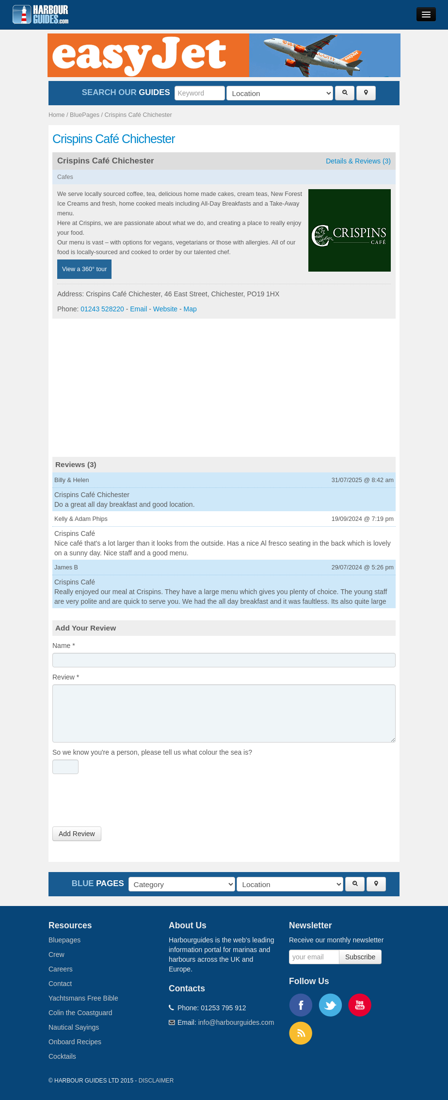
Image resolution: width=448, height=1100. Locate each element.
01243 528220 (102, 309)
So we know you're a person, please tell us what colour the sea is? (152, 752)
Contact (60, 983)
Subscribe (360, 957)
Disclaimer (156, 1080)
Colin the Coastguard (80, 1013)
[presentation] (126, 803)
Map (190, 309)
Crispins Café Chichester (138, 115)
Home (56, 115)
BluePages (84, 115)
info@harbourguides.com (236, 1022)
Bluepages (64, 940)
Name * (63, 645)
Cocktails (62, 1056)
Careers (60, 969)
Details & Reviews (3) (358, 161)
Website (165, 309)
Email (138, 309)
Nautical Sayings (73, 1027)
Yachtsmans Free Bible (83, 998)
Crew (56, 954)
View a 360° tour (84, 269)
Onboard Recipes (74, 1042)
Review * (65, 677)
